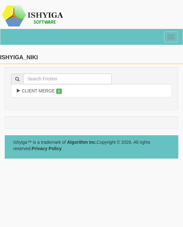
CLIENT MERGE (39, 91)
